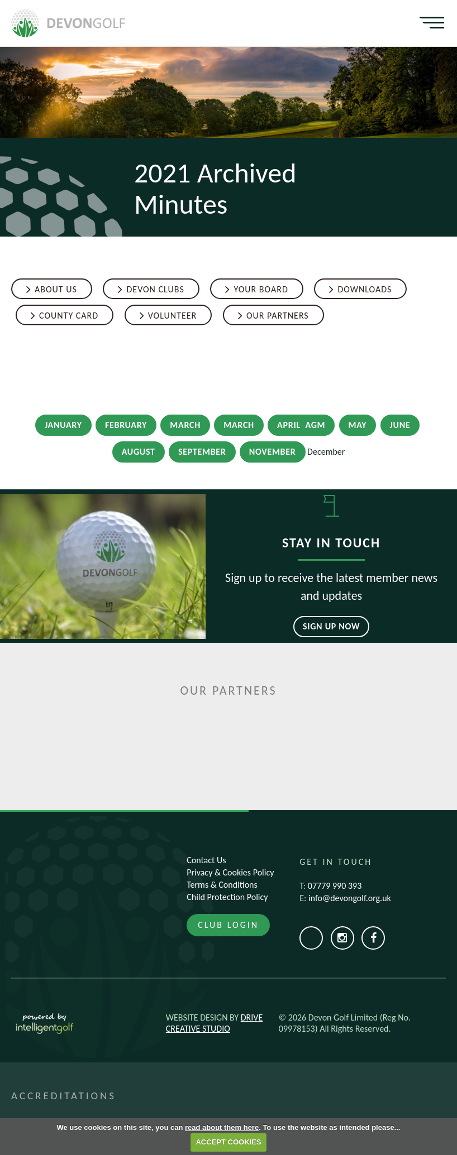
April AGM (301, 425)
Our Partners (277, 315)
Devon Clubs (155, 289)
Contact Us (206, 860)
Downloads (364, 289)
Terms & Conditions (222, 884)
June (400, 425)
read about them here (222, 1127)
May (358, 425)
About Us (56, 289)
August (138, 451)
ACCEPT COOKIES (228, 1142)
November (272, 451)
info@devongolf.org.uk (349, 898)
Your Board (261, 289)
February (126, 425)
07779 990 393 (334, 885)
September (202, 451)
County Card (68, 315)
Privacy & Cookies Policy (230, 872)
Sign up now (331, 626)
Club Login (228, 925)
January (63, 425)
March (185, 425)
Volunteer (172, 315)
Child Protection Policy (227, 897)
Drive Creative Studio (214, 1023)
